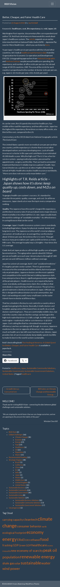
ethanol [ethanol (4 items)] (35, 539)
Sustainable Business (17, 488)
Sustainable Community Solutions (41, 368)
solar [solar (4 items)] (17, 563)
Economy (18, 440)
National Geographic (46, 58)
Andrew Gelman (13, 61)
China (17, 467)
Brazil (17, 462)
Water (17, 455)
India (17, 472)
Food (17, 445)
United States (8, 374)
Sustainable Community (18, 490)
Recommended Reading (18, 457)
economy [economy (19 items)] (35, 532)
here (47, 45)
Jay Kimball (33, 23)
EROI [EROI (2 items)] (27, 540)
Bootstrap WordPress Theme (28, 584)
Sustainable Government (13, 371)
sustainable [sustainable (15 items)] (31, 562)
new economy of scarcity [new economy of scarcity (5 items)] (27, 550)
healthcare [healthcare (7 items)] (39, 545)
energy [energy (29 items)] (9, 539)
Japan (23, 368)
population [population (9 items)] (11, 557)
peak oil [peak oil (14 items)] (50, 550)
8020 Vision (10, 4)
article (32, 39)
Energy (18, 442)
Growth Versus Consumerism (11, 390)
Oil (16, 450)
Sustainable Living (16, 495)
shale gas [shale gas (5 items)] (8, 563)
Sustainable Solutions (17, 498)
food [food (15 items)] (44, 539)
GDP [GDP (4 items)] (16, 545)
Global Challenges (16, 435)
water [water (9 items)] (46, 563)
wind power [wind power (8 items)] (11, 568)
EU (16, 470)
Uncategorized (14, 508)
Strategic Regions (15, 460)
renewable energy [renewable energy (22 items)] (37, 556)
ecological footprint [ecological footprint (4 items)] (14, 532)
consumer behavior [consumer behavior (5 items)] (29, 526)
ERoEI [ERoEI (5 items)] (21, 539)
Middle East (19, 480)
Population (19, 452)
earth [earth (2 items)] (44, 526)
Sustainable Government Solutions (39, 371)
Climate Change (21, 437)
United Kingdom (21, 482)
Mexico (18, 478)
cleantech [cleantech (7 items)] (30, 519)
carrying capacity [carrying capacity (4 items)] (12, 519)
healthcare (26, 374)
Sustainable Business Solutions (27, 500)
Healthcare (15, 368)
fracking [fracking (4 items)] (7, 545)
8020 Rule (12, 432)
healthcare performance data (33, 52)
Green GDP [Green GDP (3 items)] (25, 545)
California (19, 465)
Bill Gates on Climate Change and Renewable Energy (46, 392)
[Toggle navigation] (52, 3)
